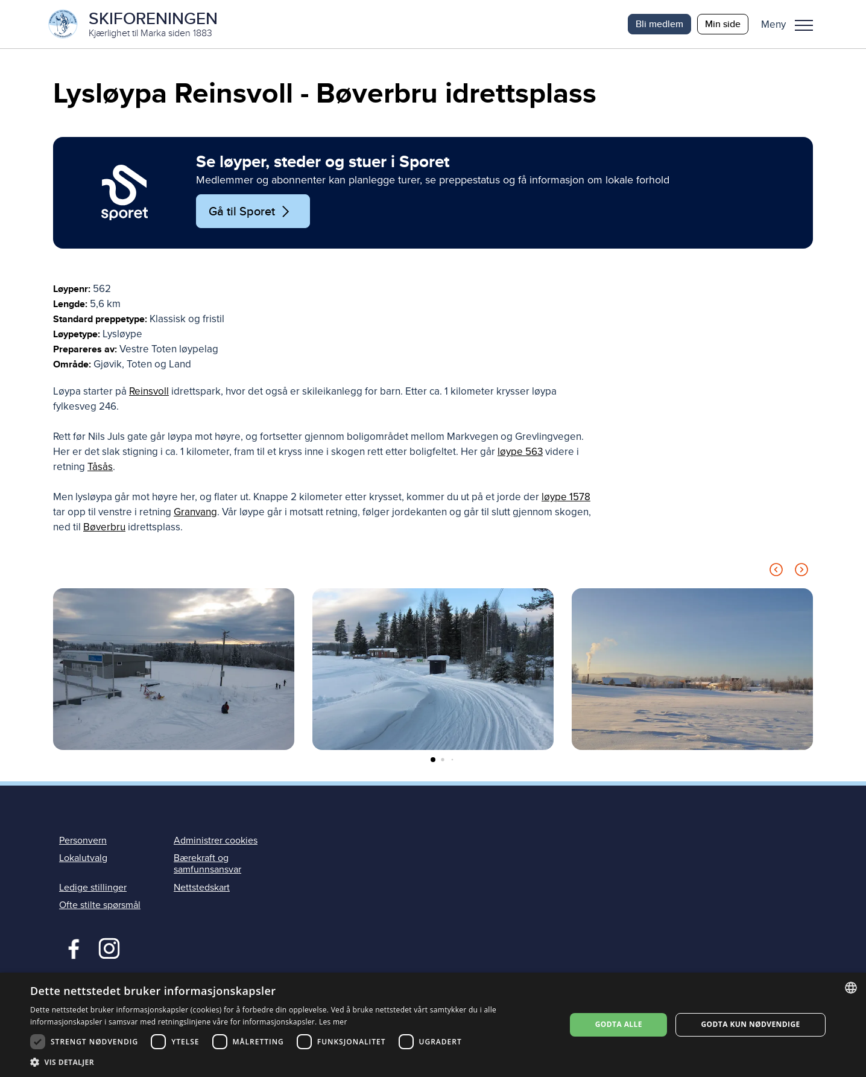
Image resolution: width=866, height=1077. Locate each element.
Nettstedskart (202, 888)
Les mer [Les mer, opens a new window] (333, 1022)
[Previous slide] (776, 571)
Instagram (109, 947)
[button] (791, 24)
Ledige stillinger (93, 888)
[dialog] (433, 1025)
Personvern (83, 840)
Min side (723, 24)
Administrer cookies (216, 840)
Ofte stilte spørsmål (100, 905)
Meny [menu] (804, 25)
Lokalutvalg (83, 858)
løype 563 (520, 451)
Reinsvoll (149, 391)
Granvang (195, 512)
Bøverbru (104, 527)
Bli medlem (659, 24)
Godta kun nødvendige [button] (750, 1024)
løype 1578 (566, 497)
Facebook (71, 947)
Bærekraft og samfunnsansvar (207, 863)
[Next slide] (801, 571)
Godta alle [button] (618, 1024)
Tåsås (100, 466)
